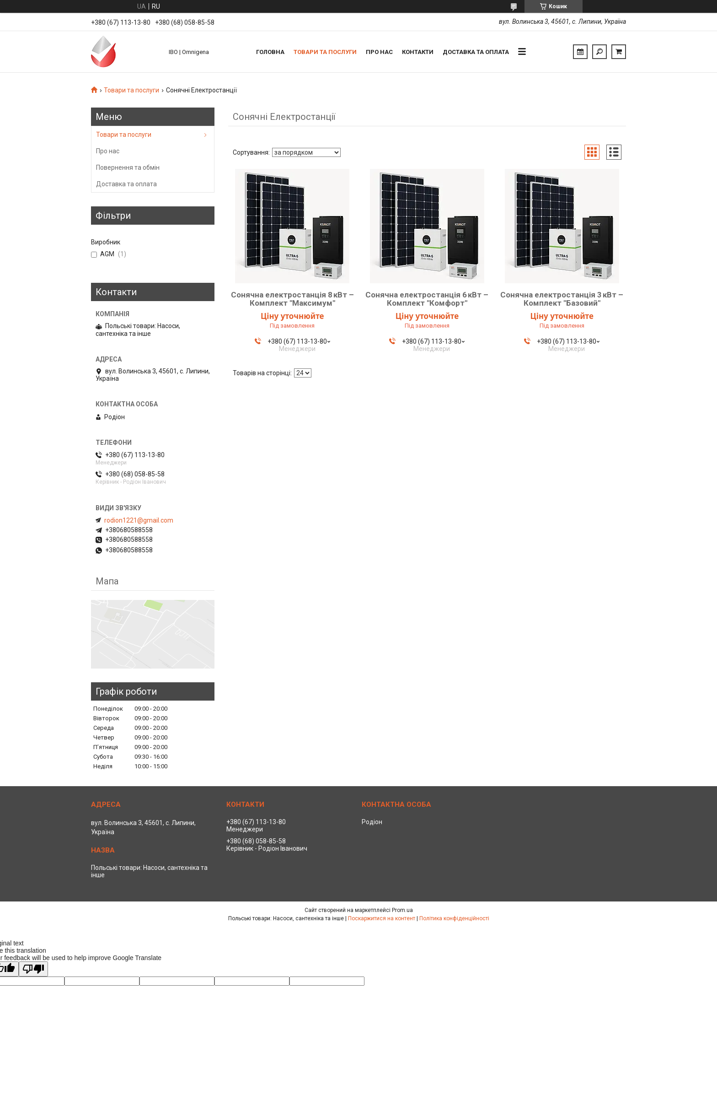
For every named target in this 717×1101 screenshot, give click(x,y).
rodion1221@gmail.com (138, 520)
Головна (270, 52)
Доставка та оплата (476, 52)
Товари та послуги (325, 52)
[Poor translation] (33, 969)
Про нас (379, 52)
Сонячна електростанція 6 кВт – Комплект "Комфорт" (426, 299)
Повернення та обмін (128, 167)
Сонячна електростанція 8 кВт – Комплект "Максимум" (292, 299)
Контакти (417, 52)
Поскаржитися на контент (381, 918)
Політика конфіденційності (454, 918)
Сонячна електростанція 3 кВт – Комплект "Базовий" (561, 299)
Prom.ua (402, 910)
